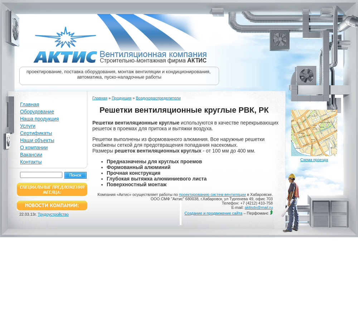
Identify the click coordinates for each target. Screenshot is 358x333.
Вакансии (31, 155)
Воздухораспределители (158, 98)
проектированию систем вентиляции (212, 194)
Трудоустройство (53, 214)
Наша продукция (39, 119)
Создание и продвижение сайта (213, 213)
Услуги (27, 126)
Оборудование (37, 111)
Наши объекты (37, 140)
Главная (29, 104)
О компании (34, 147)
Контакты (31, 162)
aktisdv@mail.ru (259, 207)
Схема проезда (314, 160)
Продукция (121, 98)
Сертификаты (36, 133)
